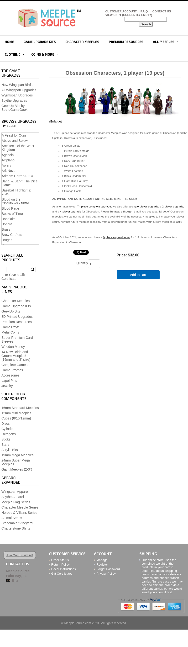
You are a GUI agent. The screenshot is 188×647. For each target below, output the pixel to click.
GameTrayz (10, 327)
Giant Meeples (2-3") (16, 469)
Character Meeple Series (19, 507)
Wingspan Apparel (15, 491)
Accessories (10, 375)
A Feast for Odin (14, 135)
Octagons (8, 434)
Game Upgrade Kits (40, 42)
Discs (5, 423)
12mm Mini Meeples (16, 413)
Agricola (8, 155)
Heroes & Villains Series (19, 512)
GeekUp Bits (10, 311)
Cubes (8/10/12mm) (16, 418)
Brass (6, 229)
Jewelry (7, 386)
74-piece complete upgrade (94, 206)
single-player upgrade (144, 206)
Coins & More (42, 54)
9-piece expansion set (116, 237)
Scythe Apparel (12, 497)
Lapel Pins (9, 380)
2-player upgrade (172, 206)
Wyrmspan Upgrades (17, 95)
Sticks (5, 439)
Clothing (13, 54)
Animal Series (11, 518)
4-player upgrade (70, 211)
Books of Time (12, 214)
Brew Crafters (12, 235)
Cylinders (8, 429)
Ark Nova (9, 171)
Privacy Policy (106, 573)
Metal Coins (10, 332)
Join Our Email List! (19, 555)
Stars (5, 444)
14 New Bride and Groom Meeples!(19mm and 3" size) (15, 355)
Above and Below (15, 141)
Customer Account (120, 11)
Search (33, 269)
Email (15, 580)
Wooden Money (13, 347)
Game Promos (12, 370)
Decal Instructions (63, 569)
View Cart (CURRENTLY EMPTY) (128, 15)
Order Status (60, 560)
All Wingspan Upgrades (18, 90)
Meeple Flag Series (15, 502)
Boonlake (9, 219)
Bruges (7, 240)
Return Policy (60, 564)
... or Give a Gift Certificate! (13, 277)
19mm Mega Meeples (17, 455)
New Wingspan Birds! (17, 85)
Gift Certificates (62, 573)
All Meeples (163, 42)
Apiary (6, 165)
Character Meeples (82, 42)
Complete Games (14, 365)
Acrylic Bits (9, 450)
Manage (102, 560)
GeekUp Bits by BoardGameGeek (14, 107)
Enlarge (55, 121)
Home (9, 42)
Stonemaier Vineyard (16, 523)
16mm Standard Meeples (20, 408)
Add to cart (138, 275)
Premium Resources (126, 42)
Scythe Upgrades (14, 100)
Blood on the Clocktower (11, 201)
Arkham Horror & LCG (18, 176)
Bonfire (7, 224)
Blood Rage (10, 208)
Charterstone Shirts (15, 528)
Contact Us (161, 11)
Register (102, 564)
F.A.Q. (145, 11)
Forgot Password (108, 569)
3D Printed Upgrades (17, 316)
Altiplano (8, 160)
